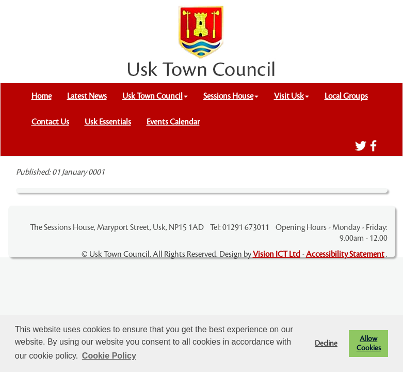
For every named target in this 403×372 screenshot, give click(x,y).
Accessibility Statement (345, 254)
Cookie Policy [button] (109, 355)
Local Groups (346, 96)
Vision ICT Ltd (276, 254)
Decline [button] (326, 343)
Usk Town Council (155, 96)
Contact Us (50, 122)
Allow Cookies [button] (369, 343)
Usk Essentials (108, 122)
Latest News (87, 96)
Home (41, 96)
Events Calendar (173, 122)
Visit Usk (291, 96)
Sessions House (231, 96)
